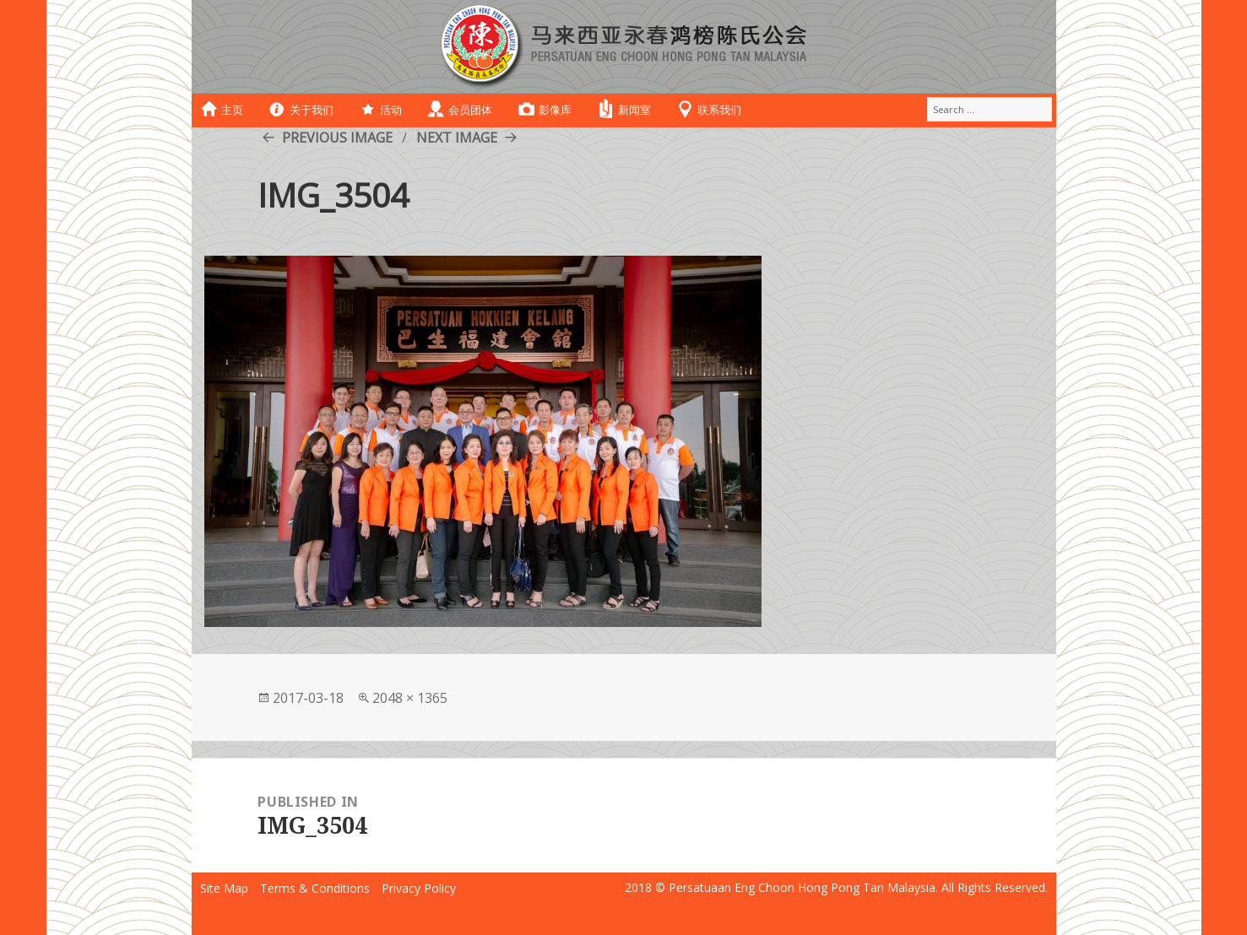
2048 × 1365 (409, 698)
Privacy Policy (419, 888)
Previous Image (337, 137)
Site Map (224, 888)
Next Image (456, 137)
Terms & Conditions (315, 888)
